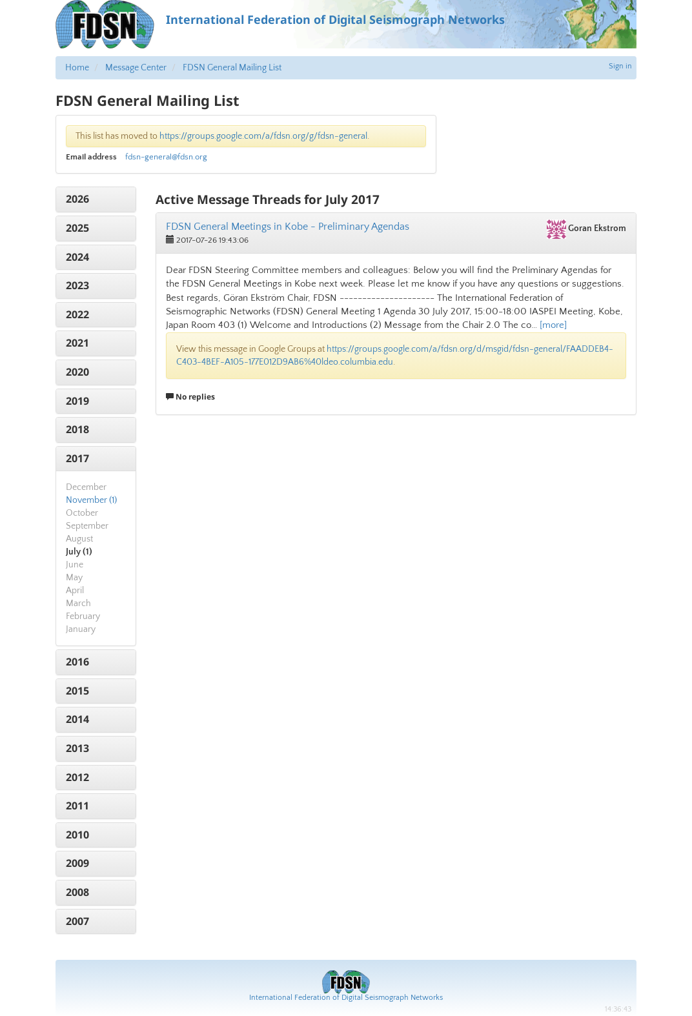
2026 (77, 199)
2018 (77, 429)
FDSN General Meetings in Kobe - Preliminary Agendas (287, 226)
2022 (77, 314)
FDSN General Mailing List (232, 68)
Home (77, 68)
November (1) (91, 500)
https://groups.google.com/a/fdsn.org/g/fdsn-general (263, 136)
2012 (77, 777)
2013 (77, 748)
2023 (77, 285)
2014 (77, 719)
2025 (77, 228)
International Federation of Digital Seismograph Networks (346, 997)
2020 (77, 372)
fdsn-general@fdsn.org (166, 156)
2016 (77, 662)
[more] (553, 325)
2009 (77, 863)
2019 (77, 401)
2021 (77, 343)
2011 (77, 805)
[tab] (96, 199)
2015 (77, 691)
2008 (77, 892)
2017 (77, 458)
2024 (77, 257)
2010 (77, 835)
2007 (77, 921)
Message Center (136, 68)
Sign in (620, 66)
